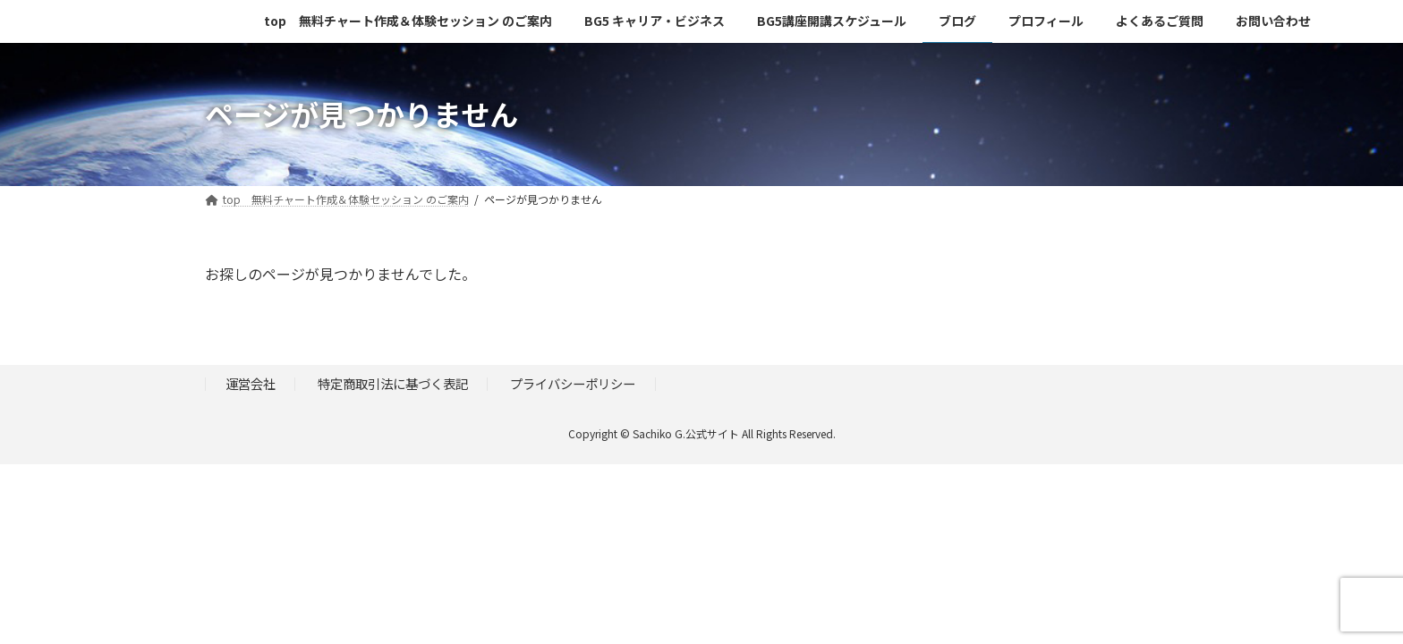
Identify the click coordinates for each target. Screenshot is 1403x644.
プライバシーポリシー (572, 383)
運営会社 (250, 383)
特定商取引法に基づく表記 (393, 383)
